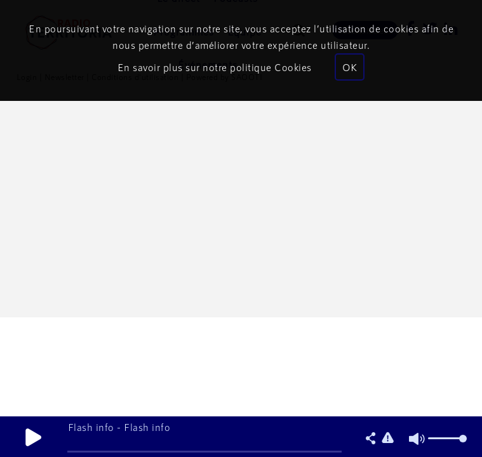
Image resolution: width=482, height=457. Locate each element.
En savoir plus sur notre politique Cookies (214, 67)
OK (349, 67)
